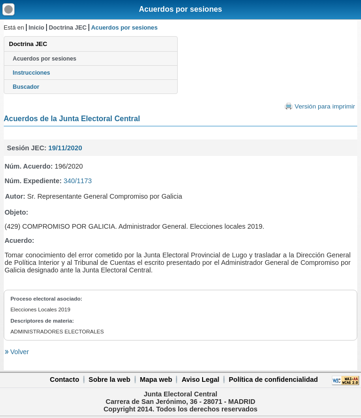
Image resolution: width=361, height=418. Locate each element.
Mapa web (156, 379)
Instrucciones (31, 73)
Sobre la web (110, 379)
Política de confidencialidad (273, 379)
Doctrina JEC (67, 27)
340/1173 (77, 181)
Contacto (64, 379)
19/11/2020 (65, 148)
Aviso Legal (200, 379)
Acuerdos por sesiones (180, 9)
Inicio (36, 27)
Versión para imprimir (325, 106)
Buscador (26, 87)
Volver (18, 352)
